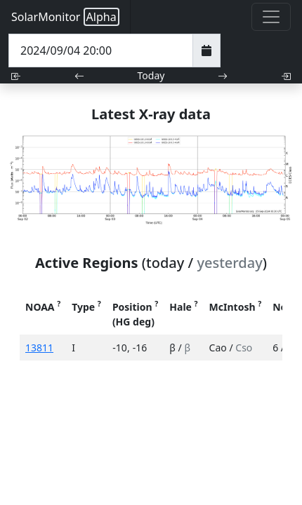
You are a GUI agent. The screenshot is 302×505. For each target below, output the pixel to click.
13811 (39, 347)
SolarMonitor (65, 17)
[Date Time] (100, 50)
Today (151, 75)
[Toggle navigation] (271, 17)
